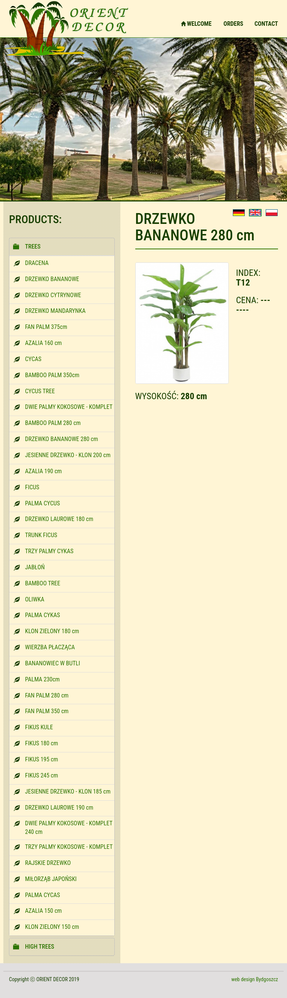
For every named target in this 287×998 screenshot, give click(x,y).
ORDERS (233, 23)
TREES (32, 246)
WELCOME (196, 23)
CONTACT (266, 23)
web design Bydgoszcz (254, 979)
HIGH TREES (39, 946)
